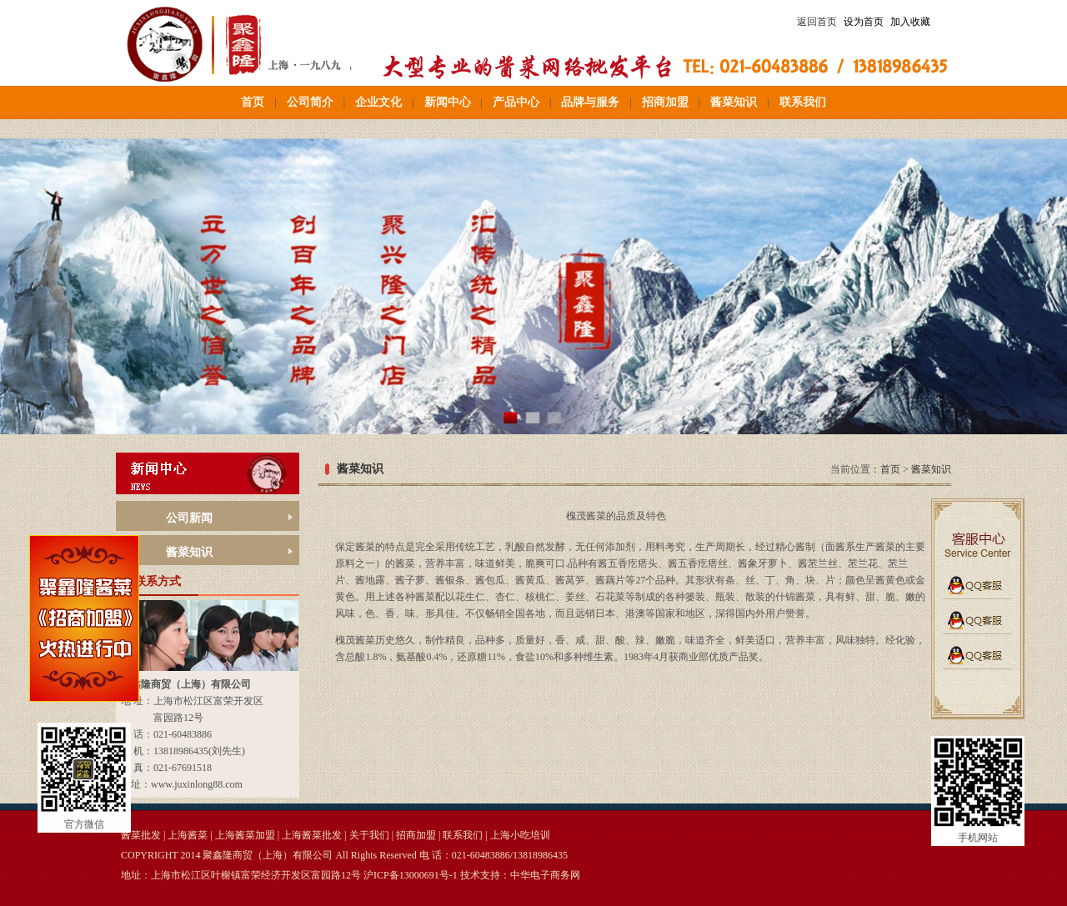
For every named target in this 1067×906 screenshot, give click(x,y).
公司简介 (310, 102)
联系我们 (802, 102)
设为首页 (864, 22)
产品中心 (516, 102)
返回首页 (817, 22)
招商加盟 (665, 102)
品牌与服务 (590, 102)
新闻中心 (447, 102)
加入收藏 (910, 22)
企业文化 (378, 102)
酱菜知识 (733, 102)
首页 (252, 102)
